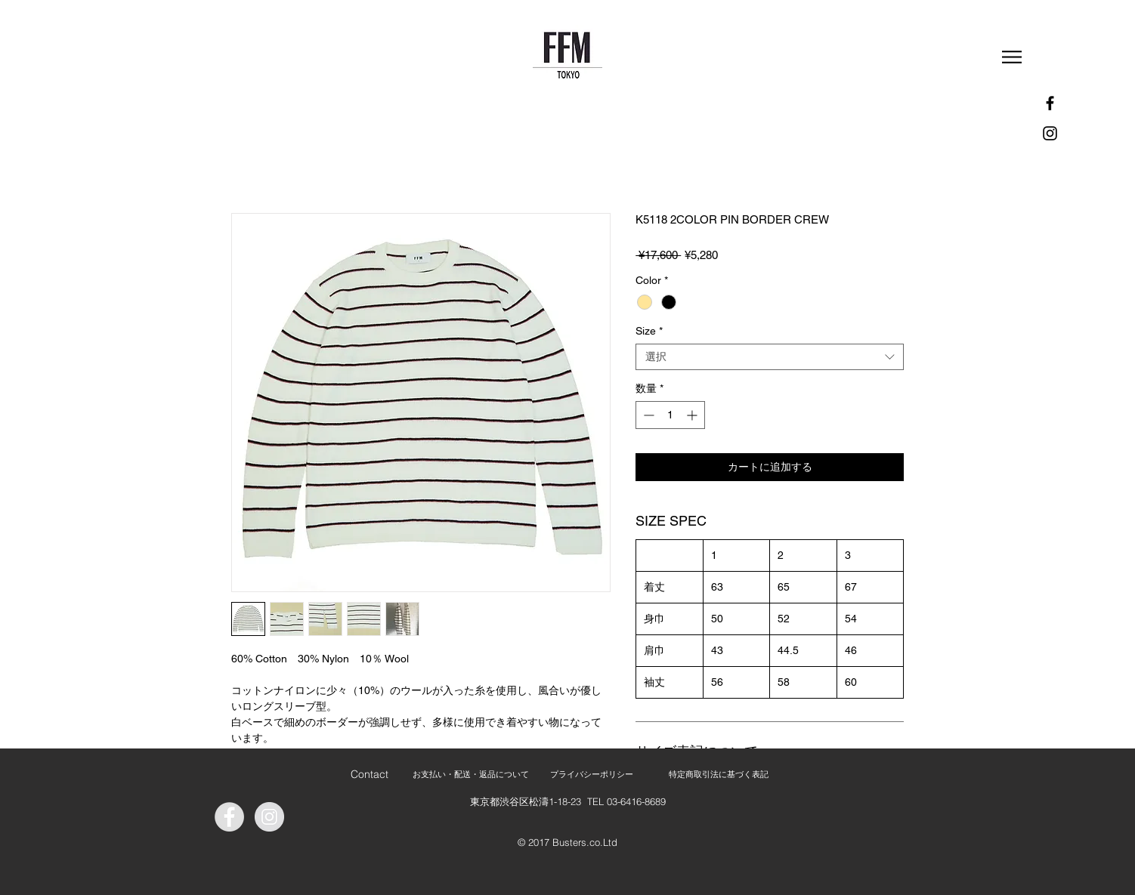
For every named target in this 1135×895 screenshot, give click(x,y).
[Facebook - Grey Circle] (229, 817)
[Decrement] (647, 415)
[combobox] (770, 357)
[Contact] (369, 774)
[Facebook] (1050, 103)
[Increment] (693, 415)
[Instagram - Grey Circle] (269, 817)
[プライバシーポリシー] (591, 774)
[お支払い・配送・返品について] (470, 774)
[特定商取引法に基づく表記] (718, 774)
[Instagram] (1050, 133)
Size (649, 331)
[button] (1012, 57)
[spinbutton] (670, 415)
